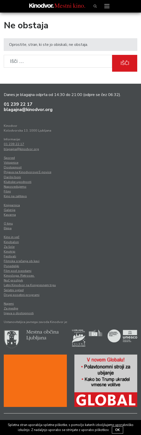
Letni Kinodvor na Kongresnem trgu (30, 285)
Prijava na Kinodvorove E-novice (27, 172)
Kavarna (10, 214)
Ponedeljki (11, 266)
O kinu (8, 223)
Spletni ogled (14, 290)
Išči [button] (124, 63)
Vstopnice (11, 162)
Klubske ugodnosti (17, 182)
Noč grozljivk (13, 280)
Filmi (7, 191)
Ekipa (8, 228)
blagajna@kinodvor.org (28, 109)
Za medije (11, 308)
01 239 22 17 (18, 104)
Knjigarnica (12, 205)
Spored (9, 158)
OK (117, 430)
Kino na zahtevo (15, 196)
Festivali (10, 256)
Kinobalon (11, 242)
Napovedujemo (15, 186)
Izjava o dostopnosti (19, 313)
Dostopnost (13, 167)
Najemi (9, 303)
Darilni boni (12, 177)
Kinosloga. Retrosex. (19, 275)
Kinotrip (9, 251)
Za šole (9, 247)
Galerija (9, 210)
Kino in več (11, 237)
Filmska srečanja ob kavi (21, 261)
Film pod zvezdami (17, 271)
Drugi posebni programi (21, 295)
